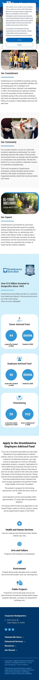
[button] (19, 204)
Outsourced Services (14, 641)
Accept (19, 40)
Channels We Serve (13, 637)
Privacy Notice (22, 665)
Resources (9, 646)
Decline (19, 45)
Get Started (10, 650)
